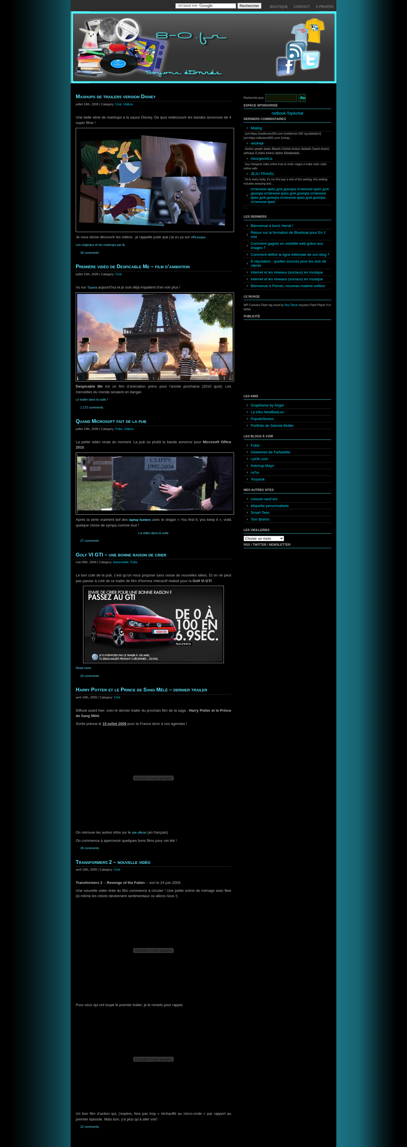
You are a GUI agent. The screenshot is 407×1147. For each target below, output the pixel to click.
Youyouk (258, 479)
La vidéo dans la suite (153, 533)
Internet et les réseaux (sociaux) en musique (287, 272)
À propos (325, 7)
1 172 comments (91, 407)
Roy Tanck (291, 305)
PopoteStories (262, 419)
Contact (302, 7)
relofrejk (257, 143)
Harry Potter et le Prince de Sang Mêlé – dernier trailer (141, 689)
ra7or (255, 472)
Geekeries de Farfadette (270, 452)
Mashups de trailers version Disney (116, 96)
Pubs (118, 429)
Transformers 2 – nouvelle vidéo (113, 862)
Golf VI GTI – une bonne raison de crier (121, 555)
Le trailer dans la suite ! (92, 399)
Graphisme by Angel (267, 405)
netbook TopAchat (287, 113)
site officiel (139, 832)
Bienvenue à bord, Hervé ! (272, 226)
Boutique (279, 7)
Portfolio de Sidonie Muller (272, 425)
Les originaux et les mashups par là (100, 244)
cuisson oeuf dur (264, 499)
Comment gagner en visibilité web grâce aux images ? (287, 245)
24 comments (89, 676)
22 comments (89, 1126)
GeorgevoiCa (261, 158)
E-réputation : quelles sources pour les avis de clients (288, 263)
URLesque (198, 237)
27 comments (89, 540)
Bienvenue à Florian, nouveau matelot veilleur (288, 286)
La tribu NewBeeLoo (267, 412)
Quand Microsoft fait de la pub (111, 421)
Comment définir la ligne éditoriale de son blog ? (290, 254)
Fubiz (255, 445)
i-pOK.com (259, 459)
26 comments (89, 848)
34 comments (89, 252)
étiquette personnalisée (270, 506)
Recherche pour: (254, 97)
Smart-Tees (260, 512)
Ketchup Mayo (262, 466)
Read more (83, 668)
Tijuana (92, 287)
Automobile (121, 562)
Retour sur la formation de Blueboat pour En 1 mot (288, 234)
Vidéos (128, 104)
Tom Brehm (260, 519)
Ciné (118, 104)
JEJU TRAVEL (262, 174)
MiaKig (256, 128)
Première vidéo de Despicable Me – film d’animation (133, 266)
